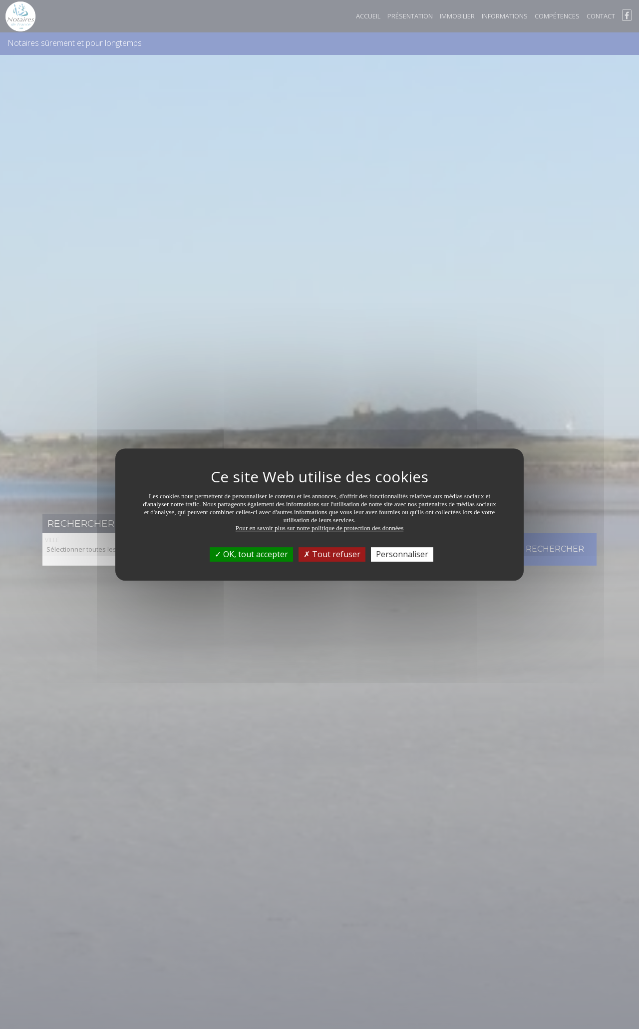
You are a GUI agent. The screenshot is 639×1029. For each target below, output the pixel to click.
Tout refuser (332, 554)
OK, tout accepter (251, 554)
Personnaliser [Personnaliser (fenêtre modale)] (402, 554)
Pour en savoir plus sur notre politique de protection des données (320, 528)
